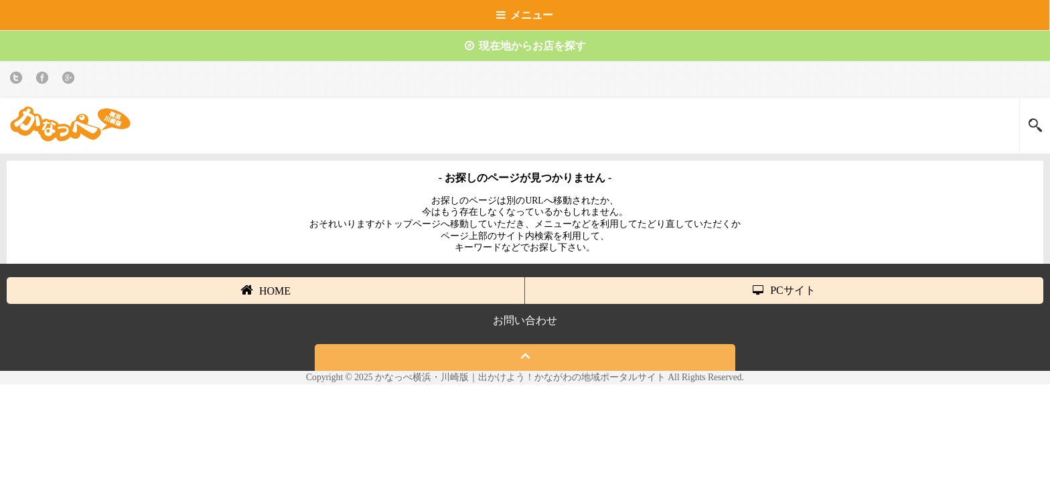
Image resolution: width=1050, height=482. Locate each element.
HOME (265, 290)
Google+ (70, 80)
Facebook (44, 80)
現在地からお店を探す (525, 46)
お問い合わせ (525, 320)
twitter (18, 80)
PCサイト (784, 290)
